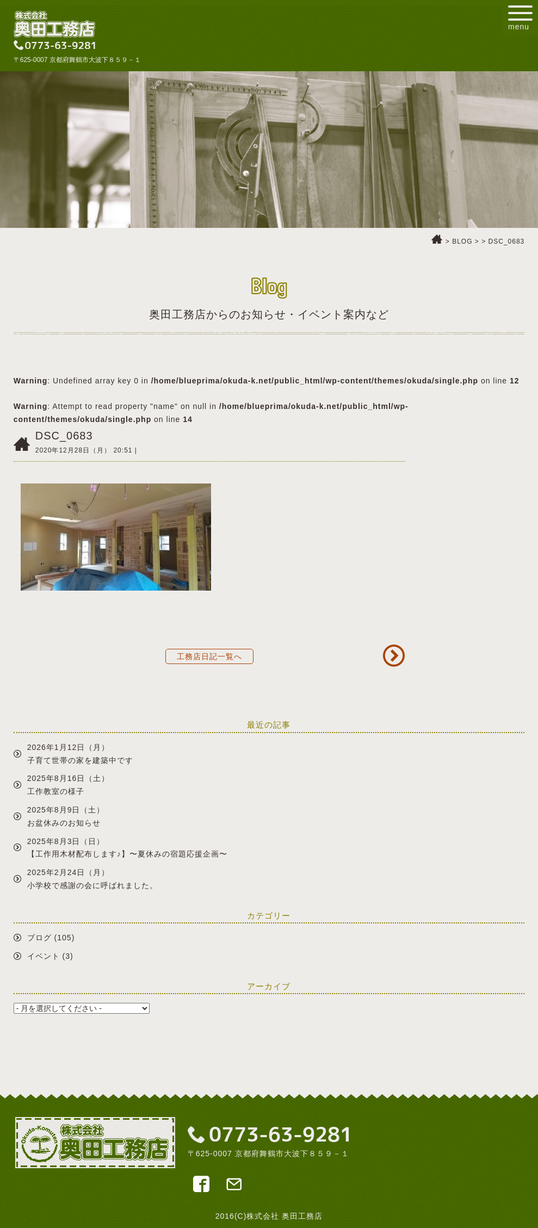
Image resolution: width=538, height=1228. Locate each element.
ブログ (39, 937)
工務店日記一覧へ (209, 656)
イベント (43, 956)
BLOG (462, 241)
